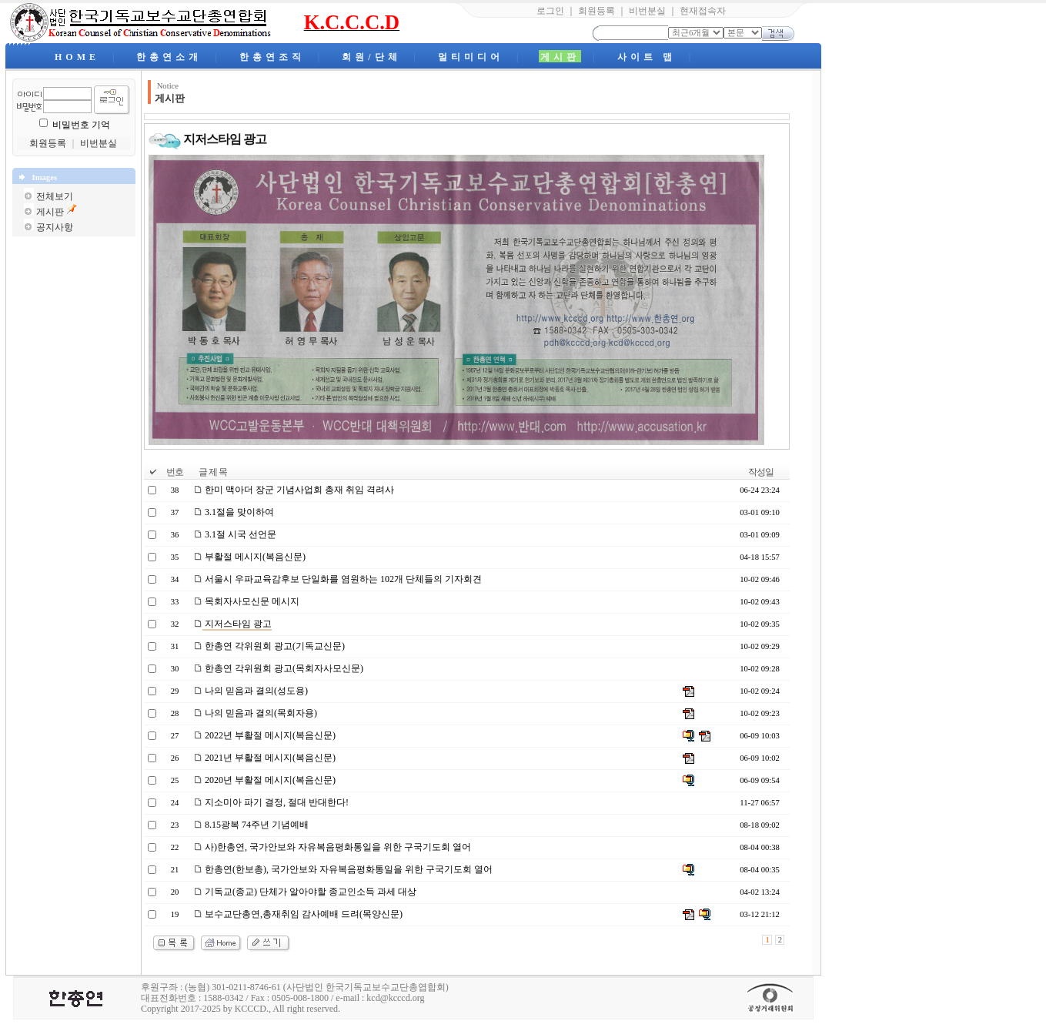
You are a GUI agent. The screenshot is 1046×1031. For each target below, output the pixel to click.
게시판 (560, 57)
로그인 (550, 10)
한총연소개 (169, 57)
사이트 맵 (646, 57)
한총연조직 (272, 57)
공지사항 (54, 227)
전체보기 (54, 196)
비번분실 (647, 10)
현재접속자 (703, 10)
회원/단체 (371, 57)
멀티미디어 (470, 57)
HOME (77, 57)
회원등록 (596, 10)
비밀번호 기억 (81, 124)
